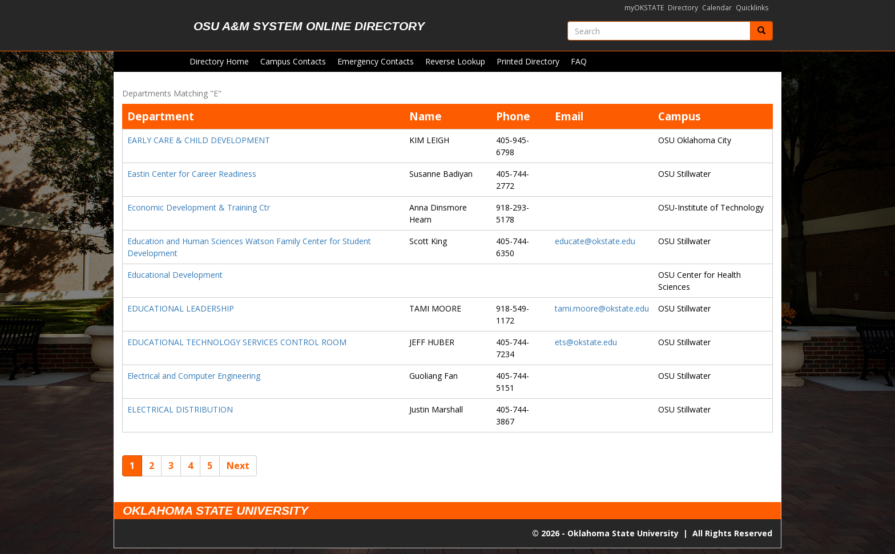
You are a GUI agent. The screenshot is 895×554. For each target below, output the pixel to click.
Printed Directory (528, 61)
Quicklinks (752, 8)
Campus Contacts (293, 61)
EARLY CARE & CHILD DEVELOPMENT (198, 140)
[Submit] (761, 31)
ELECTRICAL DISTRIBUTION (180, 409)
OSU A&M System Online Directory (309, 26)
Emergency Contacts (375, 61)
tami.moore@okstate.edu (602, 308)
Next (238, 465)
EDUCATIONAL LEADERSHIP (180, 308)
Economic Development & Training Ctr (198, 207)
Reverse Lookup (455, 61)
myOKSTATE (644, 8)
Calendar (717, 8)
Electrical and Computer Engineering (193, 375)
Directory (683, 8)
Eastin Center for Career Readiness (191, 173)
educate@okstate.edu (595, 241)
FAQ (579, 61)
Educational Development (175, 274)
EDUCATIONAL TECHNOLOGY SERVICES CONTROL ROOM (236, 342)
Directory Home (219, 61)
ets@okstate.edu (586, 342)
